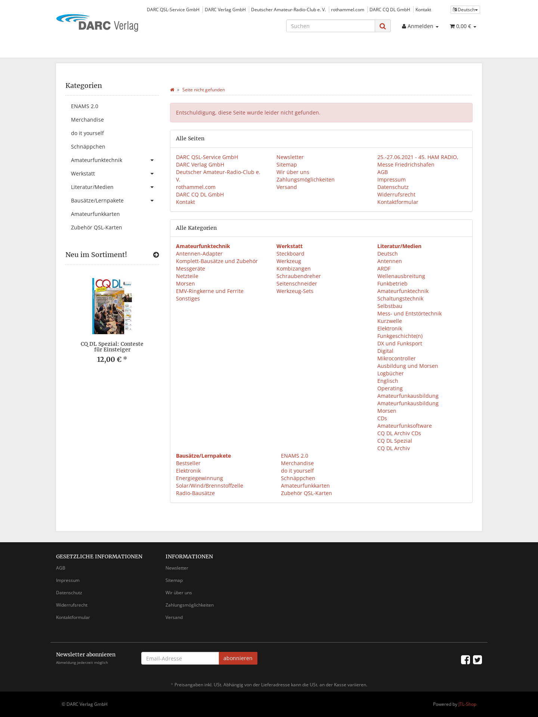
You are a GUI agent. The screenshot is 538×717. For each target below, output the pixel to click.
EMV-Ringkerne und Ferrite (210, 291)
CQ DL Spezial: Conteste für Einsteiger (112, 347)
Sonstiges (188, 298)
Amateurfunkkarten (304, 485)
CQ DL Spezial (394, 440)
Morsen (185, 283)
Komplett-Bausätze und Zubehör (217, 261)
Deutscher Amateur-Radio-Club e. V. (288, 9)
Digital (385, 350)
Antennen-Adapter (199, 253)
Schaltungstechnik (400, 298)
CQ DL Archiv (393, 448)
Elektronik (389, 328)
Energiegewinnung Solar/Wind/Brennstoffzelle (209, 482)
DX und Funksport (399, 343)
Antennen (389, 261)
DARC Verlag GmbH (225, 9)
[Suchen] (330, 25)
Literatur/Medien (115, 187)
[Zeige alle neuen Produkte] (156, 255)
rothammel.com (347, 9)
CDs (382, 418)
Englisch (387, 380)
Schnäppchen (297, 478)
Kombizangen (293, 268)
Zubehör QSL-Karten (305, 493)
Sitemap (286, 164)
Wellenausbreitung (401, 276)
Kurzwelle (389, 320)
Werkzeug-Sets (294, 291)
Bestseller (188, 463)
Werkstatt (115, 173)
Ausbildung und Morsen (407, 365)
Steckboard (290, 253)
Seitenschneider (296, 283)
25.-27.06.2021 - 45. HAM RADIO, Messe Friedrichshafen (417, 160)
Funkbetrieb (392, 283)
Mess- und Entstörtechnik (409, 313)
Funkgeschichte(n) (400, 335)
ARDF (383, 268)
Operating (390, 388)
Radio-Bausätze (195, 493)
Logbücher (390, 373)
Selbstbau (389, 305)
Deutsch (387, 253)
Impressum (391, 179)
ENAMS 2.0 (293, 455)
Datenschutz (393, 186)
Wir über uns (292, 172)
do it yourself (296, 470)
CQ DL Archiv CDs (399, 433)
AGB (382, 172)
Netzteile (187, 276)
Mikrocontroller (396, 358)
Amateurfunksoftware (404, 425)
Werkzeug (288, 261)
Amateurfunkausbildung (408, 395)
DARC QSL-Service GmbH (173, 9)
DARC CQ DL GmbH (390, 9)
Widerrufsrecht (396, 194)
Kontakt (423, 9)
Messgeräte (190, 268)
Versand (286, 186)
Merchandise (296, 463)
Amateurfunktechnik (403, 291)
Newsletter (290, 157)
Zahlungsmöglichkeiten (305, 179)
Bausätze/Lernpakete (115, 200)
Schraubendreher (298, 276)
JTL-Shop (467, 704)
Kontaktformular (397, 201)
